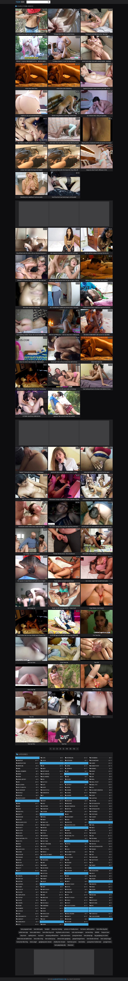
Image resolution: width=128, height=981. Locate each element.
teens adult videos (35, 932)
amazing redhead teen (52, 935)
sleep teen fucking (57, 929)
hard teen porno (71, 942)
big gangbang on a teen (101, 935)
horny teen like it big (22, 942)
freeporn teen (105, 932)
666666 (97, 932)
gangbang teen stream (45, 942)
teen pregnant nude (26, 929)
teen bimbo (82, 942)
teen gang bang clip (60, 945)
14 (67, 749)
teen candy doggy (106, 938)
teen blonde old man (92, 938)
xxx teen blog (89, 932)
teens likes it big (38, 938)
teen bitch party (38, 929)
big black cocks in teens (63, 932)
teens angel (33, 942)
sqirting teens (32, 935)
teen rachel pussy (50, 938)
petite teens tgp (23, 932)
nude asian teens (65, 935)
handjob (47, 929)
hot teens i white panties (87, 929)
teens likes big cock (48, 932)
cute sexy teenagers (77, 932)
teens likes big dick (102, 929)
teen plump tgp (88, 935)
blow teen (70, 945)
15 (70, 749)
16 (74, 749)
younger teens (107, 942)
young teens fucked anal (94, 942)
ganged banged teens (78, 938)
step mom (23, 935)
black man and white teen (24, 938)
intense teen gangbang (63, 938)
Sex (20, 2)
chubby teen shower (59, 942)
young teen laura (77, 935)
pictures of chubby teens (71, 929)
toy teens (41, 935)
